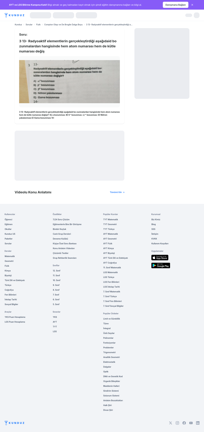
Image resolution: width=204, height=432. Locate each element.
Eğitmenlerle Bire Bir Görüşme (67, 224)
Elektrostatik (109, 362)
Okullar (8, 229)
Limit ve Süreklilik (111, 318)
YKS (55, 317)
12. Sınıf (56, 270)
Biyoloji (8, 275)
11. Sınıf (56, 275)
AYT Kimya (108, 248)
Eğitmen (8, 224)
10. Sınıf (56, 280)
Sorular (29, 24)
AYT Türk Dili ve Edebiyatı (115, 258)
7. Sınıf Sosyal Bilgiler (113, 306)
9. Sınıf (56, 285)
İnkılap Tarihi (11, 299)
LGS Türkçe (108, 277)
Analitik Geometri (111, 357)
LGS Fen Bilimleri (111, 282)
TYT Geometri (110, 224)
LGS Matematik (110, 272)
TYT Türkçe (108, 229)
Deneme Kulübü (60, 238)
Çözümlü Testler (60, 253)
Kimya (8, 270)
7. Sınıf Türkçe (110, 296)
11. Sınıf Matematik (112, 267)
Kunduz (18, 24)
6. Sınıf (56, 299)
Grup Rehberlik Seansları (64, 258)
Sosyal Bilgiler (11, 304)
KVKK (154, 238)
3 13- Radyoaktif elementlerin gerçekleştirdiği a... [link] (109, 24)
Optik (105, 371)
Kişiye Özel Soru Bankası (64, 243)
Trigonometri (109, 352)
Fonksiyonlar (109, 343)
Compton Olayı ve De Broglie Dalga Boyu (63, 24)
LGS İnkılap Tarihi (111, 287)
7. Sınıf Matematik (111, 291)
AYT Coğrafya (110, 263)
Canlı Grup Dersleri (62, 234)
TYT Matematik (110, 219)
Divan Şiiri (108, 410)
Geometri (9, 261)
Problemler (108, 347)
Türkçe (8, 285)
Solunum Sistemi (111, 395)
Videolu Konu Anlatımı (69, 192)
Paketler (8, 238)
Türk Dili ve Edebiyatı (15, 280)
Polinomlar (108, 338)
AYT (55, 322)
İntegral (106, 328)
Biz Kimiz (155, 219)
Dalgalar (107, 367)
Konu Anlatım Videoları (64, 248)
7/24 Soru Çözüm (61, 219)
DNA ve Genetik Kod (113, 376)
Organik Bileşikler (111, 381)
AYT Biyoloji (109, 253)
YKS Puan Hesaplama (15, 317)
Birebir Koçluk (59, 229)
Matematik (10, 256)
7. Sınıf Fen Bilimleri (112, 301)
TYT (55, 326)
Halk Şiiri (107, 405)
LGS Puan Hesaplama (15, 322)
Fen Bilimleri (10, 294)
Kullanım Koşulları (159, 243)
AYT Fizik (107, 243)
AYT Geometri (110, 238)
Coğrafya (9, 290)
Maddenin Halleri (111, 386)
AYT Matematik (110, 234)
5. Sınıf (56, 304)
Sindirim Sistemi (111, 391)
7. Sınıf (56, 294)
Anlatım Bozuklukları (113, 400)
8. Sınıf (56, 290)
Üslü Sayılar (109, 333)
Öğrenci (8, 219)
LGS (55, 331)
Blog (153, 224)
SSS (153, 229)
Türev (106, 323)
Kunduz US (10, 234)
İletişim (154, 234)
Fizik (38, 24)
